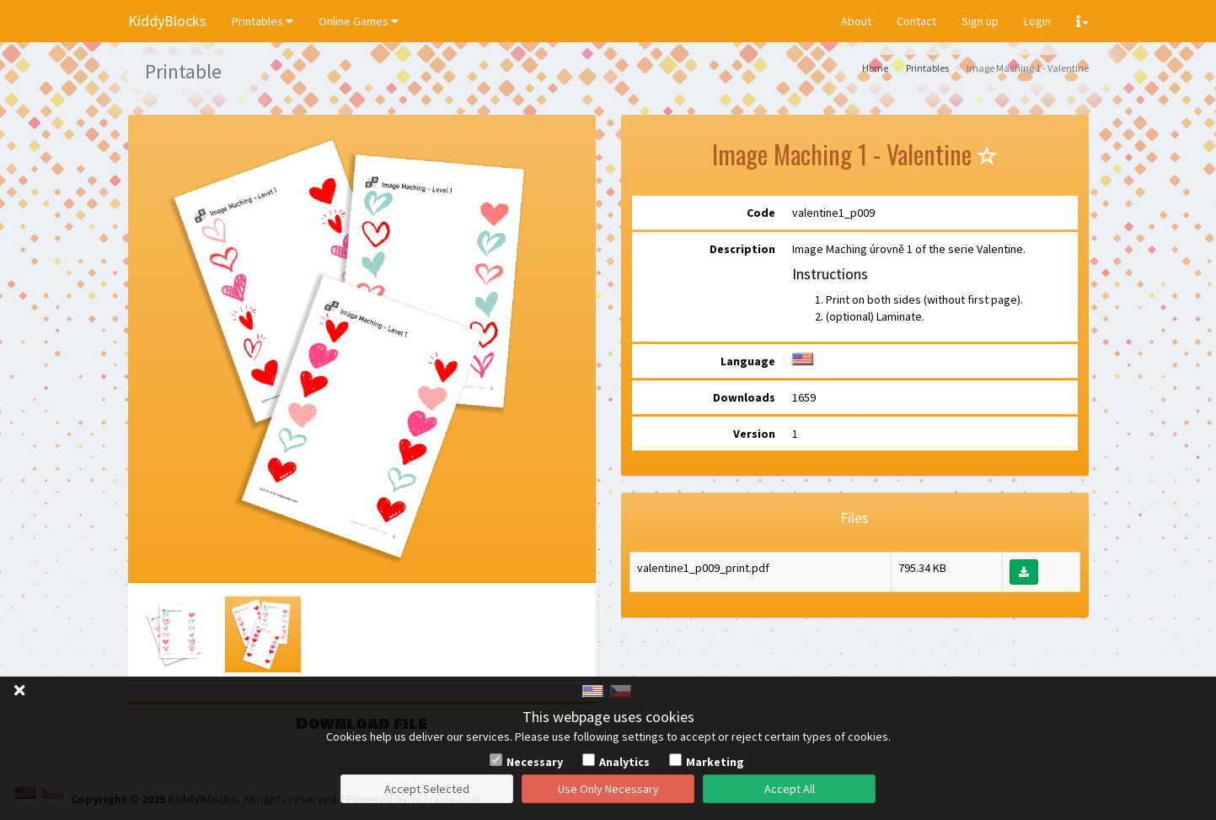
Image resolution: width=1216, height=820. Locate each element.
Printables (262, 21)
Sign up (980, 21)
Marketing (715, 761)
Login (1037, 21)
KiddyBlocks (167, 20)
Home (875, 68)
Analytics (624, 761)
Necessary (534, 761)
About (856, 21)
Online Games (359, 21)
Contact (916, 21)
